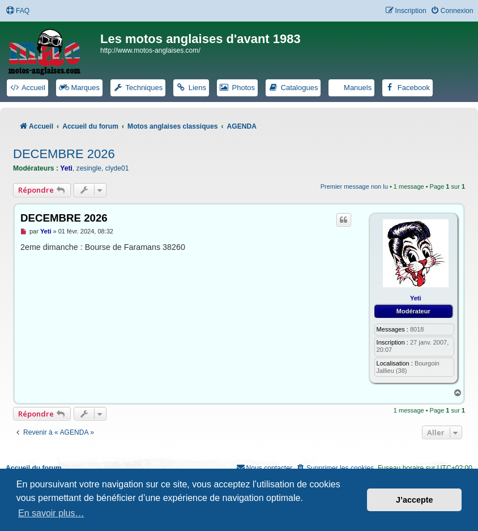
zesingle (88, 168)
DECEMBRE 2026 (64, 154)
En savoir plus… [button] (51, 513)
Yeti (66, 168)
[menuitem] (17, 11)
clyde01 (117, 168)
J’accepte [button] (414, 499)
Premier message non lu (354, 186)
